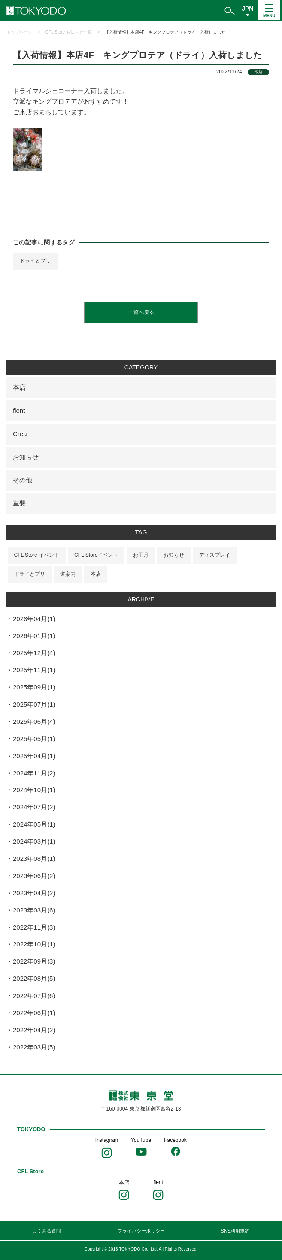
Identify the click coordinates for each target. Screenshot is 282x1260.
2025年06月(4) (34, 721)
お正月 (141, 555)
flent (19, 410)
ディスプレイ (214, 555)
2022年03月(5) (34, 1047)
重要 (19, 502)
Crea (20, 433)
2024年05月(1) (34, 824)
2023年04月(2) (34, 893)
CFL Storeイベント (96, 555)
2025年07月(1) (34, 704)
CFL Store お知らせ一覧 (68, 32)
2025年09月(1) (34, 687)
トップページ (19, 32)
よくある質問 (47, 1230)
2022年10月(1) (34, 944)
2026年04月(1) (34, 618)
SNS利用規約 (235, 1230)
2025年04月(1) (34, 756)
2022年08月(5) (34, 978)
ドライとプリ (35, 261)
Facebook (175, 1140)
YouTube (141, 1140)
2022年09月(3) (34, 961)
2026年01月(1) (34, 635)
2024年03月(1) (34, 841)
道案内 (68, 574)
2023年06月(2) (34, 875)
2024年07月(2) (34, 807)
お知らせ (26, 457)
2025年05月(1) (34, 738)
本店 (19, 387)
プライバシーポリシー (141, 1230)
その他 (22, 480)
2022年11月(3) (34, 927)
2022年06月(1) (34, 1012)
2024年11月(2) (34, 773)
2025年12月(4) (34, 652)
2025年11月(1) (34, 670)
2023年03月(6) (34, 910)
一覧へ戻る (141, 312)
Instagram (106, 1140)
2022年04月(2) (34, 1030)
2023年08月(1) (34, 858)
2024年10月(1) (34, 789)
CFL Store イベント (37, 555)
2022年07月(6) (34, 995)
